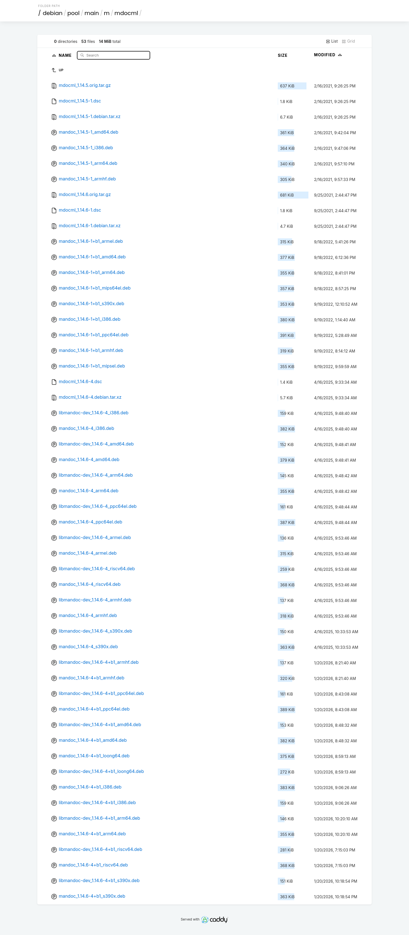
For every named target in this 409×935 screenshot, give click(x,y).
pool (73, 13)
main (91, 13)
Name (66, 55)
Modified (328, 54)
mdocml (126, 13)
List (332, 41)
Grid (348, 41)
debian (53, 13)
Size (283, 55)
